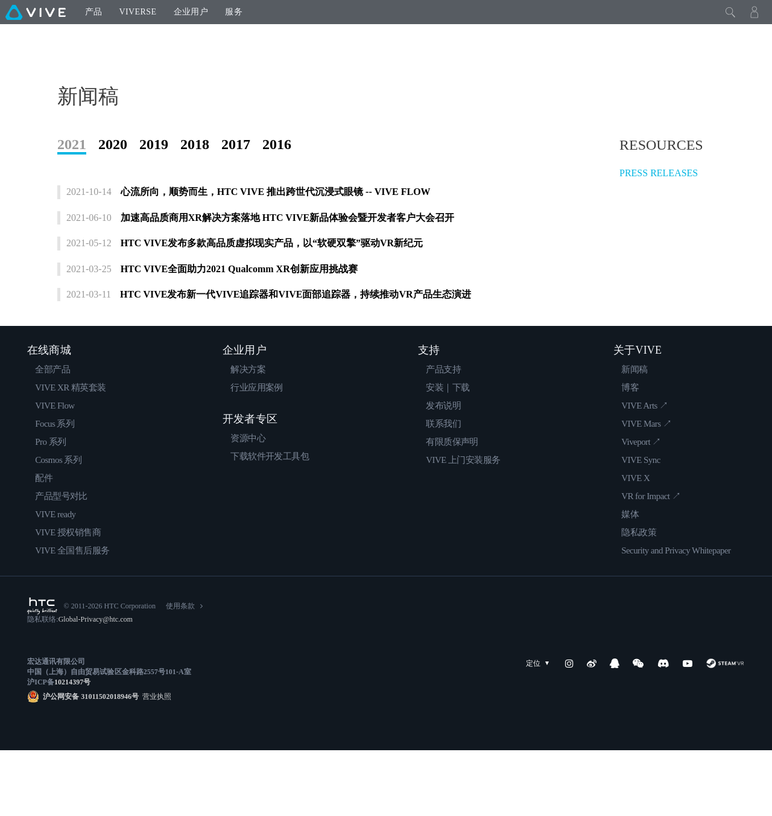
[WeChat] (638, 729)
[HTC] (42, 671)
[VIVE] (35, 12)
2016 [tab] (276, 192)
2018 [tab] (194, 192)
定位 (540, 729)
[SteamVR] (725, 729)
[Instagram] (569, 729)
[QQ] (614, 729)
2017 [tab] (235, 192)
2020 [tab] (112, 192)
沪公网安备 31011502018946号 (91, 762)
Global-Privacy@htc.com (96, 685)
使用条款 (180, 672)
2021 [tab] (71, 192)
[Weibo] (591, 729)
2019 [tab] (153, 192)
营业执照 (155, 762)
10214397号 (72, 748)
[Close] (730, 12)
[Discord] (663, 729)
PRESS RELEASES (658, 221)
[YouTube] (687, 729)
